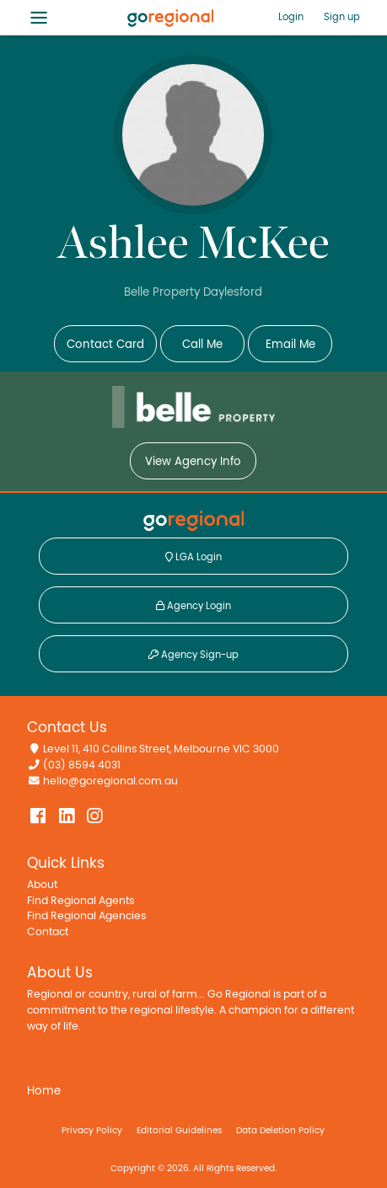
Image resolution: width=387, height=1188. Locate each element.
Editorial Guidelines (179, 1130)
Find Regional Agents (80, 901)
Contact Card (105, 345)
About (42, 885)
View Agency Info (193, 462)
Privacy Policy (92, 1130)
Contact (47, 932)
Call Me (202, 345)
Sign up (342, 17)
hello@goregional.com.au (110, 781)
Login (291, 17)
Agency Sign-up (193, 655)
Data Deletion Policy (280, 1130)
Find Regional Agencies (86, 916)
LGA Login (193, 557)
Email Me (290, 345)
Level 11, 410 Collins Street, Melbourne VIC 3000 (161, 749)
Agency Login (193, 606)
